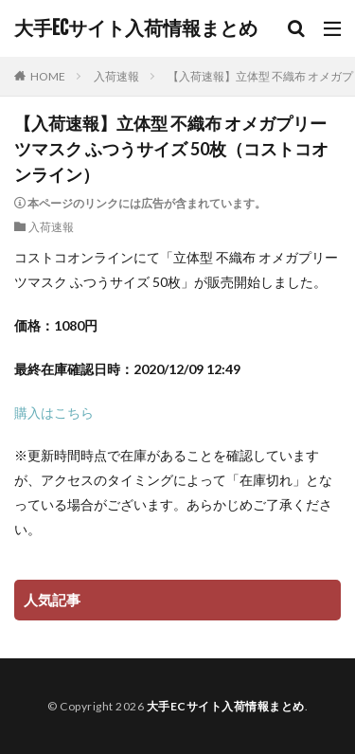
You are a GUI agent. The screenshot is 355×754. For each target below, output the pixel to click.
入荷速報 (116, 76)
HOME (47, 76)
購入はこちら (54, 412)
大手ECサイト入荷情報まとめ (135, 28)
